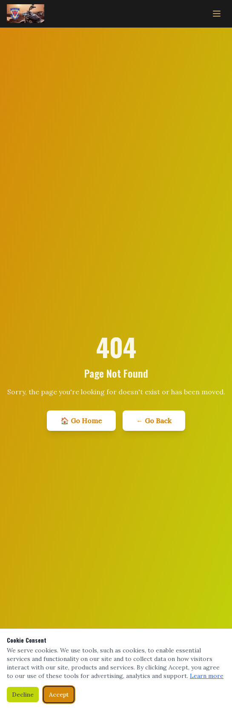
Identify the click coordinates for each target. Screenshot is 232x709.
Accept (59, 694)
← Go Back (154, 420)
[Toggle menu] (216, 13)
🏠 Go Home (81, 420)
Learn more (206, 676)
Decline (23, 694)
